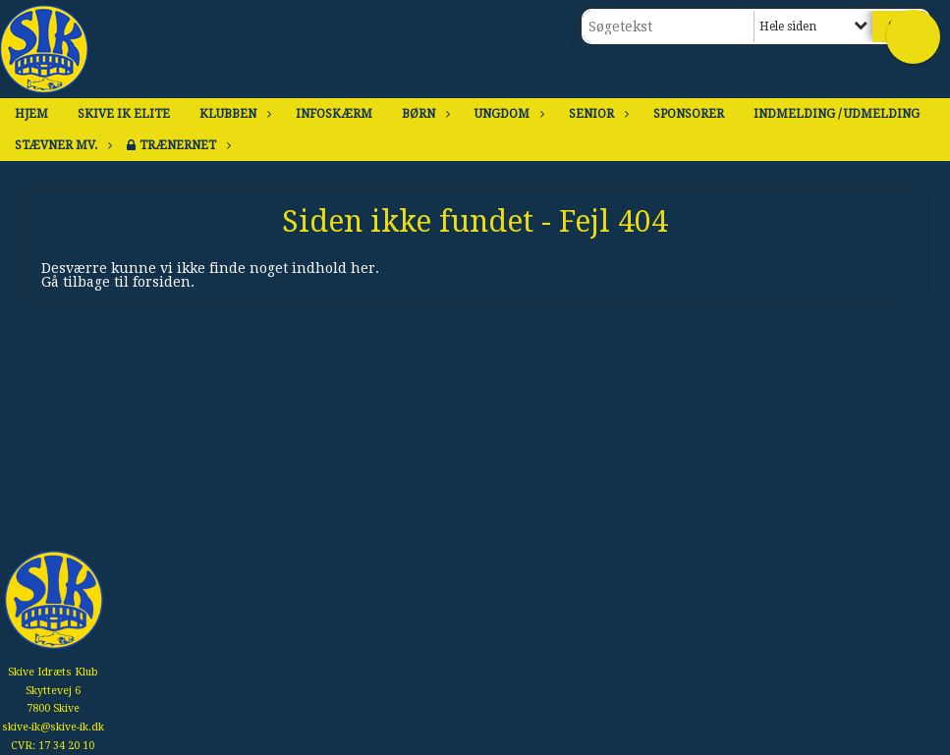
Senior (596, 114)
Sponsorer (688, 114)
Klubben (232, 114)
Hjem (31, 114)
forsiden (162, 282)
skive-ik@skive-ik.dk (53, 727)
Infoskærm (334, 114)
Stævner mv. (61, 145)
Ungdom (507, 114)
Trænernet (183, 145)
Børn (423, 114)
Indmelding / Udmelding (837, 114)
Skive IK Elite (124, 114)
